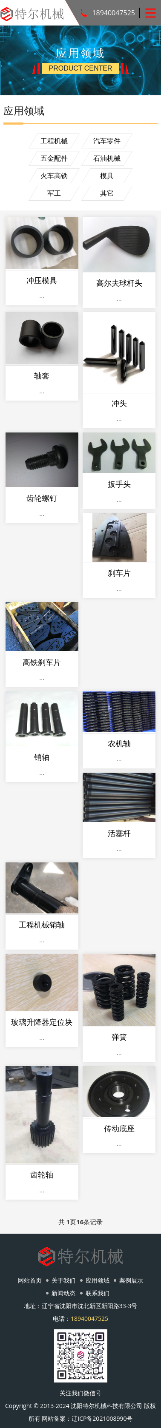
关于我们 (63, 1280)
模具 (107, 175)
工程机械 (54, 140)
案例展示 (131, 1280)
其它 (107, 193)
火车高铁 (54, 175)
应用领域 (97, 1280)
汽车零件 (107, 140)
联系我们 (97, 1293)
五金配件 (54, 158)
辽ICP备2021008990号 (102, 1418)
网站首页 (30, 1280)
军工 (54, 193)
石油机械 (107, 158)
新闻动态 (63, 1293)
